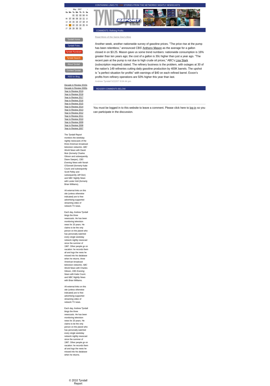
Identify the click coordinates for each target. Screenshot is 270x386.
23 (77, 25)
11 (84, 19)
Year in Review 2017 (73, 97)
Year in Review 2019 (73, 91)
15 (73, 22)
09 (77, 19)
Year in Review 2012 (73, 113)
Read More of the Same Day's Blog (113, 37)
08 (73, 19)
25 (84, 25)
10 (80, 19)
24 (80, 25)
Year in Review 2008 (73, 125)
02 (77, 15)
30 (77, 28)
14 (70, 22)
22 (73, 25)
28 (70, 28)
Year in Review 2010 (73, 119)
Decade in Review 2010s (75, 85)
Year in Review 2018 (73, 94)
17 (80, 22)
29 (73, 28)
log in (193, 107)
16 (77, 22)
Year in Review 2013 (73, 110)
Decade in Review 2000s (75, 88)
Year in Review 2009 (73, 122)
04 (84, 15)
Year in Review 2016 (73, 100)
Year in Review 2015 (73, 103)
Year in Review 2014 (73, 107)
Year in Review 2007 (73, 128)
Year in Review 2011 (73, 116)
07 (70, 19)
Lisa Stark (182, 60)
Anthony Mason (152, 48)
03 (80, 15)
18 (84, 22)
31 (80, 28)
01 (73, 15)
